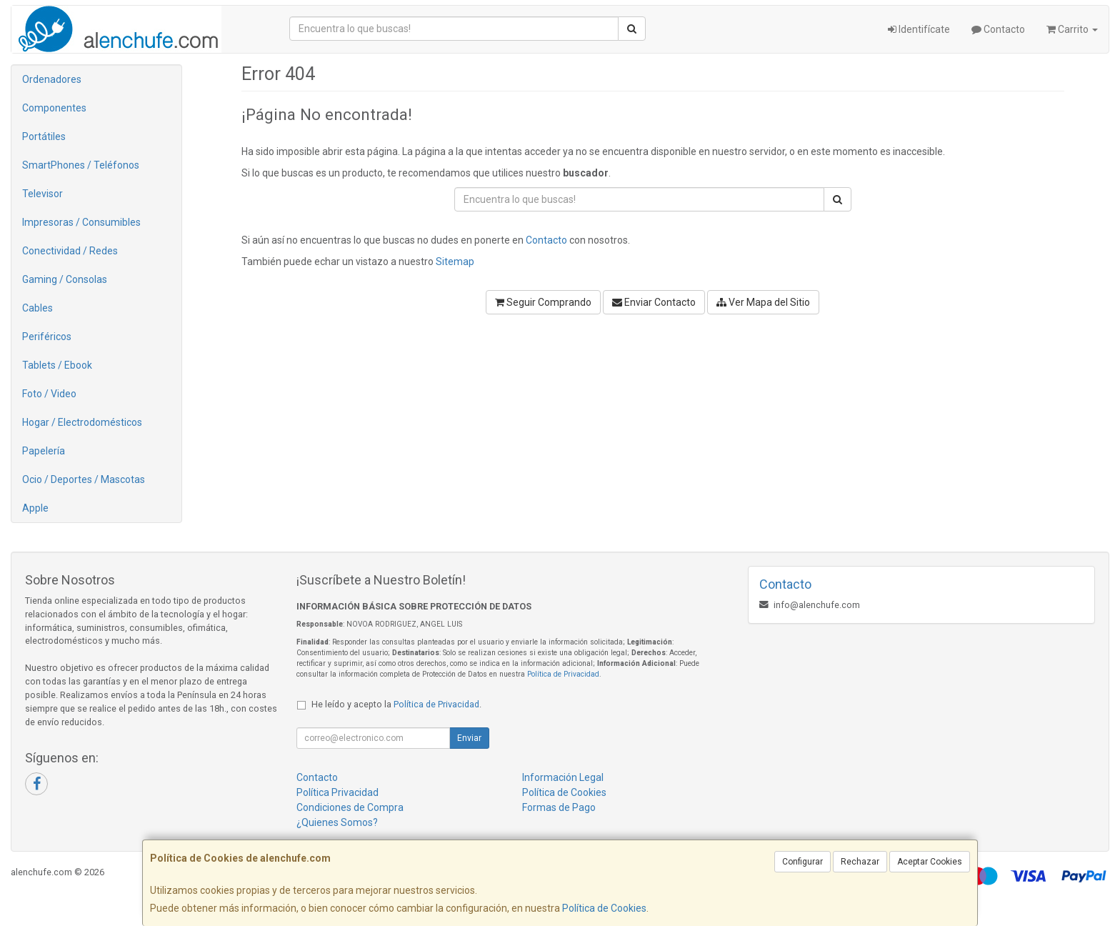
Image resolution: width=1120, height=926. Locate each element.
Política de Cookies (604, 908)
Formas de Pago (559, 807)
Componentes (54, 108)
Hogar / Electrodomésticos (82, 422)
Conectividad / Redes (70, 251)
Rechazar (860, 862)
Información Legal (563, 777)
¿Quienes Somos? (337, 822)
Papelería (43, 451)
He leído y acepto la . (396, 704)
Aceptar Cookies (929, 862)
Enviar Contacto (654, 302)
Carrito (1072, 29)
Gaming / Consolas (64, 279)
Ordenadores (51, 79)
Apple (35, 508)
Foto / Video (49, 393)
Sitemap (455, 261)
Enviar (469, 738)
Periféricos (46, 336)
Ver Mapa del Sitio (763, 302)
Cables (37, 308)
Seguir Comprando (543, 302)
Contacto (998, 29)
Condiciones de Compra (350, 807)
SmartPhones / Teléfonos (80, 165)
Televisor (42, 193)
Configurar (802, 862)
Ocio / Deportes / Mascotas (83, 479)
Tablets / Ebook (57, 365)
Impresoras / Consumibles (81, 222)
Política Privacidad (337, 792)
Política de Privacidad (563, 674)
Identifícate (919, 29)
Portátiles (44, 136)
